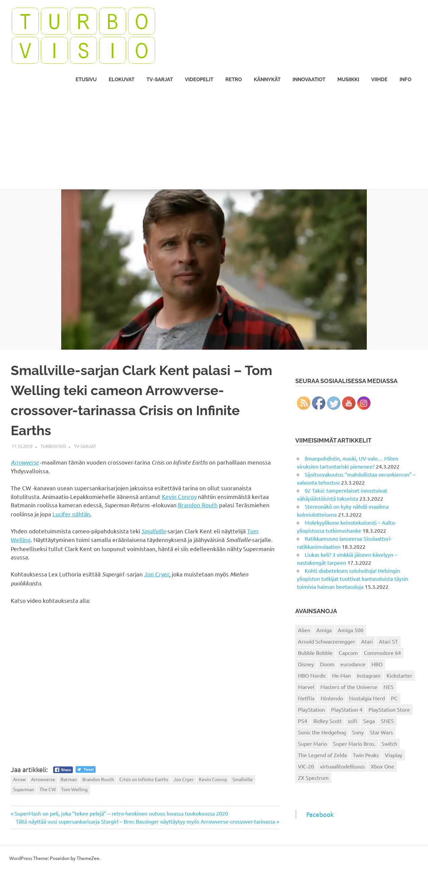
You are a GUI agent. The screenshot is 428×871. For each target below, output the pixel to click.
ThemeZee (88, 858)
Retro (233, 79)
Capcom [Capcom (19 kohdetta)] (348, 652)
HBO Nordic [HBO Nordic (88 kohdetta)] (312, 675)
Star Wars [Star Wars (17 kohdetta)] (381, 732)
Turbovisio (53, 446)
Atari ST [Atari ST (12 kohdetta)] (388, 641)
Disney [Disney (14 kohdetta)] (306, 664)
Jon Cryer (156, 573)
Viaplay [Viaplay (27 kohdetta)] (393, 754)
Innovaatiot (309, 79)
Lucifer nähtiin (71, 513)
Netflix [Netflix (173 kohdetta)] (306, 698)
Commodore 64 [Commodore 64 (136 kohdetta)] (382, 652)
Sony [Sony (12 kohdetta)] (358, 732)
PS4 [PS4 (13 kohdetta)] (302, 720)
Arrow (19, 779)
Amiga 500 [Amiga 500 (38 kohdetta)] (350, 630)
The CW (47, 789)
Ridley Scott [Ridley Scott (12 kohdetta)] (327, 720)
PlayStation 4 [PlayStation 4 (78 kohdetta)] (346, 709)
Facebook (320, 814)
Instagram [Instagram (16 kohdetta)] (369, 675)
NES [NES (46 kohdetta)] (389, 686)
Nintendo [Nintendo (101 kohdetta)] (332, 698)
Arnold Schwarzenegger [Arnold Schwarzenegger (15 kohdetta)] (326, 641)
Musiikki (348, 79)
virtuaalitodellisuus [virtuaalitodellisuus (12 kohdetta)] (342, 766)
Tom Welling (74, 789)
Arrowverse (25, 462)
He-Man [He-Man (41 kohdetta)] (341, 675)
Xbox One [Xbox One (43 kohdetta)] (382, 766)
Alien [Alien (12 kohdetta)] (304, 630)
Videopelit (199, 79)
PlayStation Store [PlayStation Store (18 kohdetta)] (389, 709)
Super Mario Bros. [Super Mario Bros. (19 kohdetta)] (354, 743)
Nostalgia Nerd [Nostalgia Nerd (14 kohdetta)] (367, 698)
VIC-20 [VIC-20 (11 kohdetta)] (306, 766)
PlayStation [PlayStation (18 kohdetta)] (311, 709)
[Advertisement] (214, 139)
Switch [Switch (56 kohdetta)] (389, 743)
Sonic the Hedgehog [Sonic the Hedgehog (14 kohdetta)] (322, 732)
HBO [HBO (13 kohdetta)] (377, 664)
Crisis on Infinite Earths (143, 779)
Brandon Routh (198, 504)
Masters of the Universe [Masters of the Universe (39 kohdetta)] (349, 686)
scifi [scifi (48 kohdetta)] (352, 720)
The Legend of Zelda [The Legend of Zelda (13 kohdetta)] (322, 754)
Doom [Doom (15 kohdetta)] (327, 664)
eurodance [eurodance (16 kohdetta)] (352, 664)
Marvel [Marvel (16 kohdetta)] (306, 686)
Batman (69, 779)
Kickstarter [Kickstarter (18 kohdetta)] (399, 675)
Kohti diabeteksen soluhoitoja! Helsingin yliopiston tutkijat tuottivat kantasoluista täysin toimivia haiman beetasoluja (352, 578)
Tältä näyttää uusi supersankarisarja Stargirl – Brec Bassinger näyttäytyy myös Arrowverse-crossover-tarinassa (145, 821)
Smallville (153, 531)
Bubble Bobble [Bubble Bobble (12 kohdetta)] (315, 652)
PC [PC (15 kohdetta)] (394, 698)
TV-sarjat (159, 79)
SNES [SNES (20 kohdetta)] (387, 720)
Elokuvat (121, 79)
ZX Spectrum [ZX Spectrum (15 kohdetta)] (313, 777)
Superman (23, 789)
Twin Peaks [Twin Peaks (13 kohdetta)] (366, 754)
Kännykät (267, 79)
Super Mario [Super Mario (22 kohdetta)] (312, 743)
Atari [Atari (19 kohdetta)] (367, 641)
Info (405, 79)
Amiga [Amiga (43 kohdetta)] (324, 630)
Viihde (379, 79)
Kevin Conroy (179, 496)
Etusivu (86, 79)
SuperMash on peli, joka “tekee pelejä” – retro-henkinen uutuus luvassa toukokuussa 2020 (121, 813)
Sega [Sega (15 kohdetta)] (369, 720)
